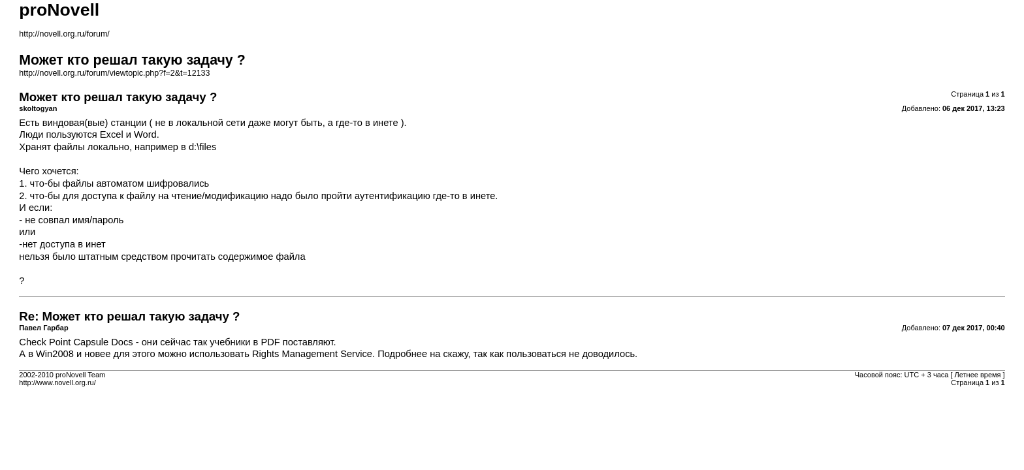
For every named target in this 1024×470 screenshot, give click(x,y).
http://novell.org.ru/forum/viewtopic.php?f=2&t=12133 (114, 73)
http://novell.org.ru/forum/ (64, 34)
